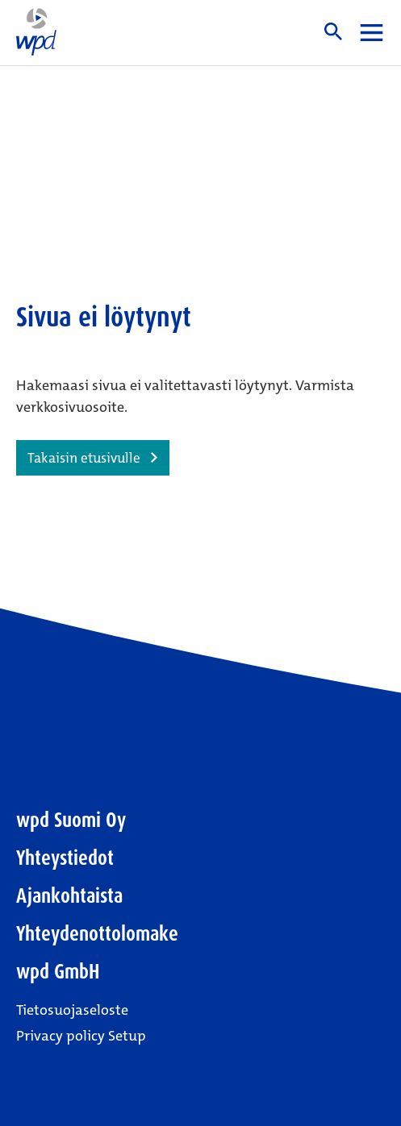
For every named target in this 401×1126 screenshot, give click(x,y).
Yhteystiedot (65, 858)
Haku (333, 31)
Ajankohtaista (69, 895)
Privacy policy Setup (81, 1035)
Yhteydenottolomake (97, 933)
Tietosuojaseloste (72, 1010)
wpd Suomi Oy (71, 820)
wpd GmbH (58, 971)
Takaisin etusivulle (83, 458)
